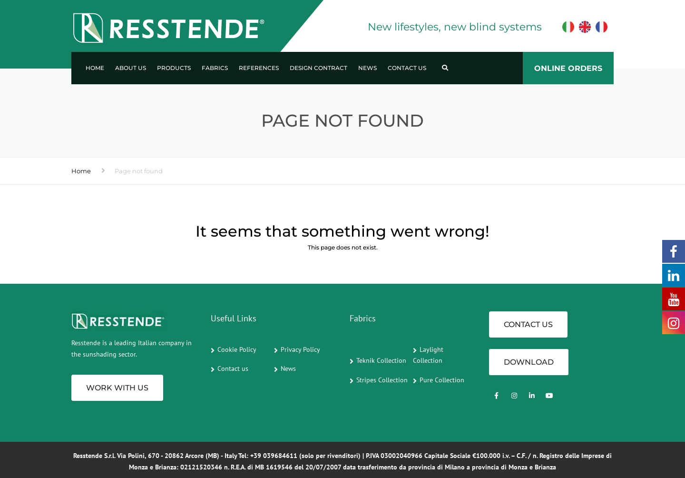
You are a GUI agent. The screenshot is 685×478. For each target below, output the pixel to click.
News (367, 67)
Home (95, 67)
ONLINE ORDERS (568, 68)
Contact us (407, 67)
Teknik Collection (381, 360)
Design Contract (318, 67)
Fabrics (215, 67)
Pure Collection (442, 380)
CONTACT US (528, 324)
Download (529, 362)
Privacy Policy (300, 349)
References (259, 67)
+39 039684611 (273, 455)
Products (174, 67)
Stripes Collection (382, 380)
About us (130, 67)
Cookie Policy (236, 349)
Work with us (117, 387)
